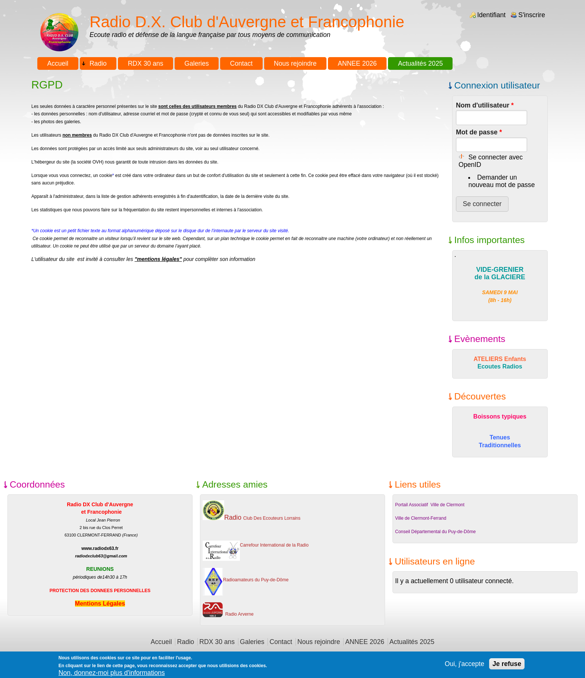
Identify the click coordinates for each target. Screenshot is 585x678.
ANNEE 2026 (357, 63)
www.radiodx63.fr (100, 548)
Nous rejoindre (295, 63)
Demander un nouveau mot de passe (501, 181)
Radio (98, 63)
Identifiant (491, 15)
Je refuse (506, 666)
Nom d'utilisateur (485, 105)
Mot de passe (479, 132)
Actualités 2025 (420, 63)
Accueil (57, 63)
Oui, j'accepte (464, 666)
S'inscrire (531, 15)
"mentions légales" (158, 259)
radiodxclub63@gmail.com (101, 556)
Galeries (196, 63)
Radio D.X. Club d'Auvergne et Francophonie (247, 22)
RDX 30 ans (145, 63)
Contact (241, 63)
